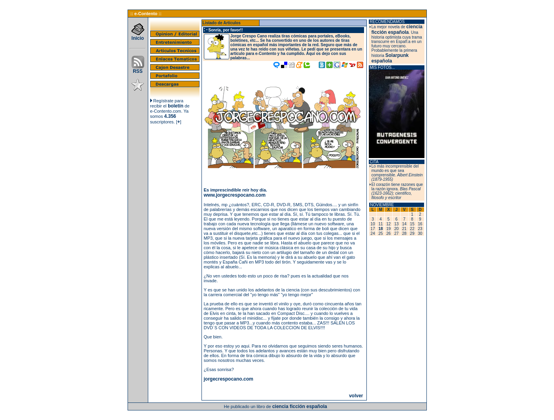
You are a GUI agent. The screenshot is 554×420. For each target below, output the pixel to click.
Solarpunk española (390, 58)
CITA (374, 162)
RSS (138, 69)
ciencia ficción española (397, 29)
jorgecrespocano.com (229, 379)
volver (356, 396)
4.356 (170, 116)
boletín (175, 106)
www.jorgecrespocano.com (235, 195)
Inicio (138, 36)
